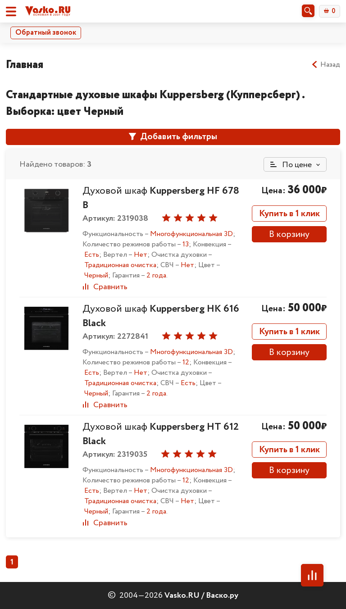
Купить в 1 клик (289, 213)
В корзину (289, 234)
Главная (24, 64)
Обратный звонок (45, 32)
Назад (325, 64)
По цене (291, 165)
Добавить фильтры (173, 136)
